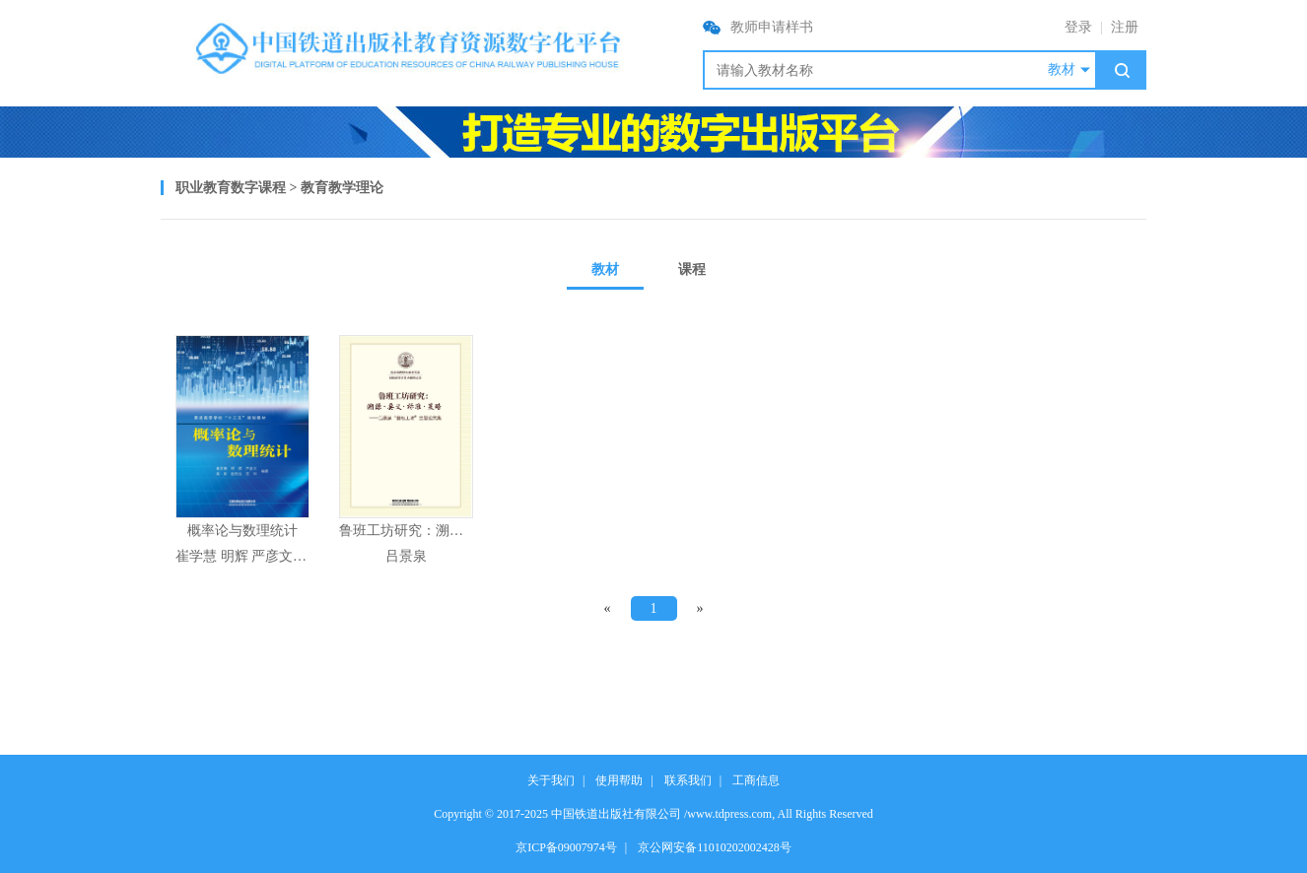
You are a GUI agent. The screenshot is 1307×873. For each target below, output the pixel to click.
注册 (1124, 27)
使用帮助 (619, 780)
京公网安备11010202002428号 (714, 847)
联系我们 (688, 780)
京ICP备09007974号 (566, 847)
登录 (1078, 27)
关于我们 (551, 780)
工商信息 (756, 780)
